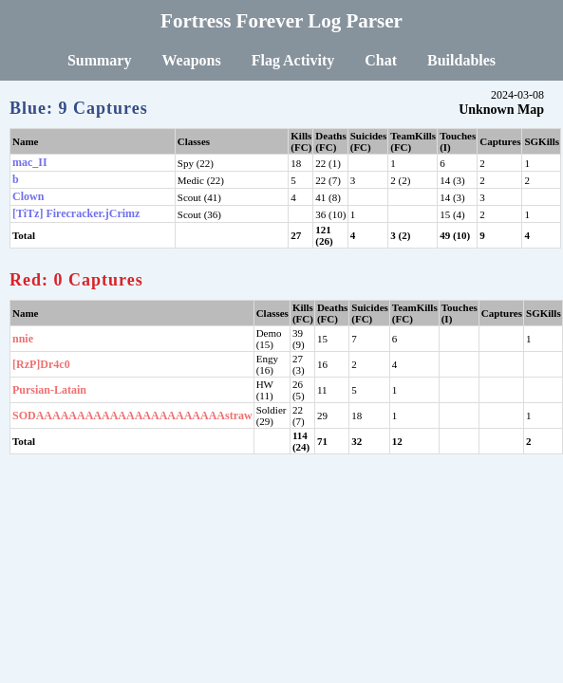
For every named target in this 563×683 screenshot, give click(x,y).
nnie (22, 338)
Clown (28, 196)
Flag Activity (293, 60)
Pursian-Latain (49, 390)
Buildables (461, 60)
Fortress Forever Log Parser (281, 20)
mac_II (29, 162)
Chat (381, 60)
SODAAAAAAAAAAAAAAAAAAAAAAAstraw (132, 415)
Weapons (190, 60)
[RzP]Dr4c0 (41, 364)
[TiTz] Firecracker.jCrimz (76, 213)
